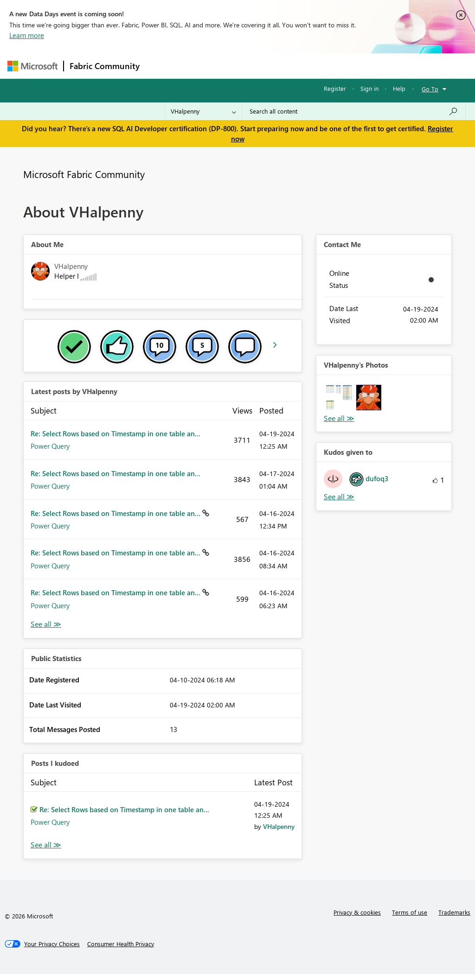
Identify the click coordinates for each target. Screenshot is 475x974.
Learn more (26, 35)
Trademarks (454, 912)
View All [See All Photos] (339, 418)
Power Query (50, 446)
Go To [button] (430, 89)
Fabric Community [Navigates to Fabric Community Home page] (105, 65)
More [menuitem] (354, 66)
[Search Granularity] (203, 111)
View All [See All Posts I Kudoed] (46, 845)
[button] (339, 397)
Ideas (239, 66)
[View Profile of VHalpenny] (279, 826)
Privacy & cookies (357, 912)
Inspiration (201, 66)
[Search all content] (354, 111)
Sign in (369, 88)
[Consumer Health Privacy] (120, 944)
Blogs (322, 66)
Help (399, 88)
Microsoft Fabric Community (84, 173)
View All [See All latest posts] (46, 624)
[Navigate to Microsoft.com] (32, 66)
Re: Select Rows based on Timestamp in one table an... (115, 433)
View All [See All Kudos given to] (339, 496)
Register (335, 88)
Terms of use (409, 912)
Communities (280, 66)
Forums (161, 66)
